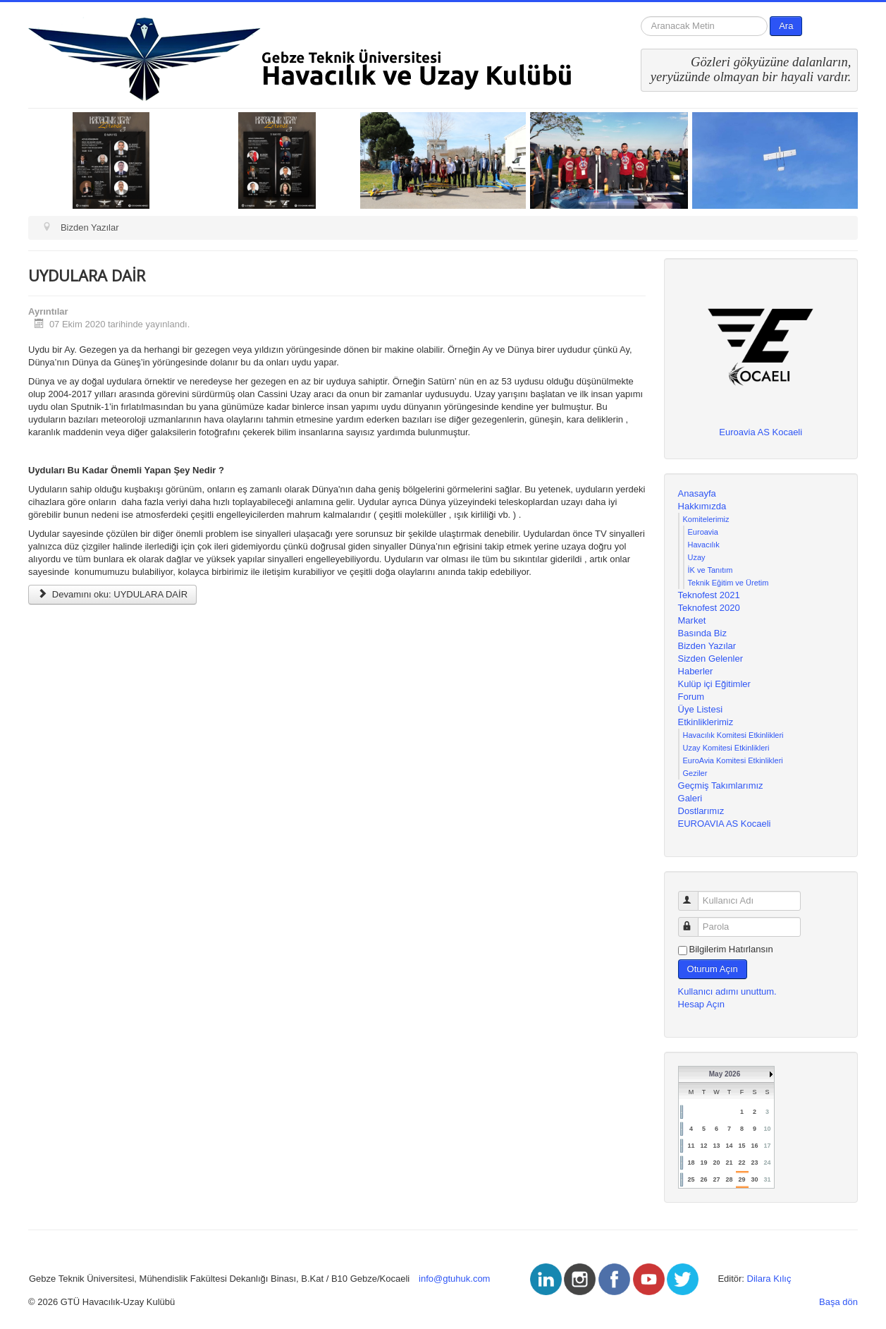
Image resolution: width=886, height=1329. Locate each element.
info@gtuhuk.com (454, 1278)
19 (703, 1162)
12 (703, 1145)
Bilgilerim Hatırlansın (731, 949)
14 (728, 1145)
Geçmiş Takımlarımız (720, 785)
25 (690, 1179)
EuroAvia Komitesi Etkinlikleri (733, 760)
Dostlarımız (701, 811)
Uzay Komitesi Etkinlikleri (726, 748)
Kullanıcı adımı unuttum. (727, 991)
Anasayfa (697, 493)
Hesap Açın (701, 1004)
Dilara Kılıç (769, 1278)
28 (728, 1179)
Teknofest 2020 (709, 607)
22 (741, 1162)
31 (767, 1179)
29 (741, 1179)
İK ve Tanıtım (710, 570)
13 (716, 1145)
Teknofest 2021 (709, 595)
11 (690, 1145)
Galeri (690, 798)
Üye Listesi (700, 709)
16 (754, 1145)
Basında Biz (702, 633)
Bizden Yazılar (707, 646)
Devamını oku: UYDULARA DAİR (112, 594)
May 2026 (724, 1074)
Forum (691, 696)
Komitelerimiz (706, 519)
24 (767, 1162)
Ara (786, 25)
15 (741, 1145)
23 (754, 1162)
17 (767, 1145)
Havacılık (704, 544)
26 (703, 1179)
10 (767, 1128)
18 (690, 1162)
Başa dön (838, 1302)
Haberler (695, 671)
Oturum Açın (712, 969)
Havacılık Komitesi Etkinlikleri (733, 735)
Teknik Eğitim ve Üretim (728, 582)
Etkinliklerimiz (706, 722)
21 (728, 1162)
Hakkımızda (702, 506)
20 (716, 1162)
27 (716, 1179)
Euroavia (703, 532)
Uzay (697, 557)
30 (754, 1179)
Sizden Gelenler (711, 658)
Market (692, 620)
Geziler (695, 773)
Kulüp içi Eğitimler (714, 684)
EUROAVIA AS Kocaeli (724, 823)
